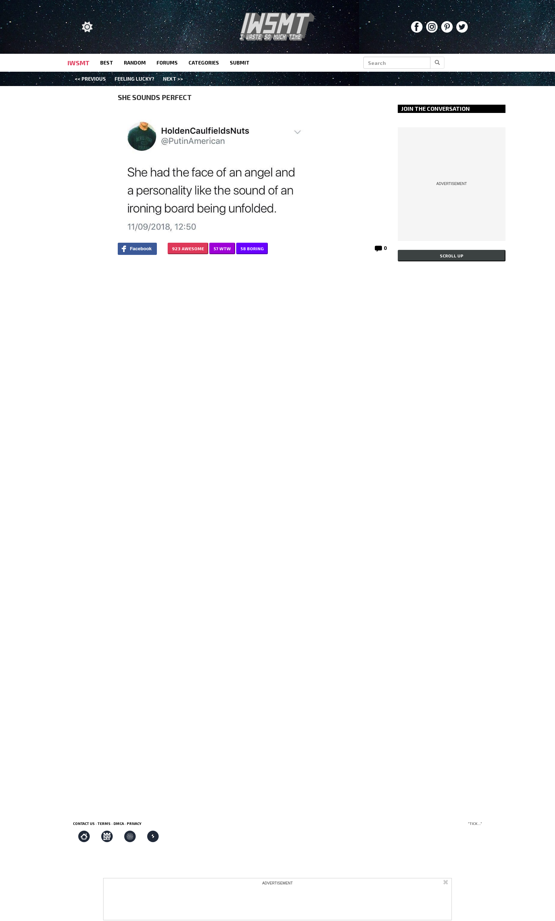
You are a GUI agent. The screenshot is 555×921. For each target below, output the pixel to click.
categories (203, 63)
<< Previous (90, 79)
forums (167, 63)
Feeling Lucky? (134, 79)
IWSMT (78, 63)
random (135, 63)
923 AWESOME (188, 248)
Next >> (173, 79)
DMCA (118, 823)
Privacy (134, 823)
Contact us (84, 823)
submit (239, 63)
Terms (104, 823)
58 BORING (252, 248)
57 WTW (222, 248)
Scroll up (451, 255)
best (106, 63)
